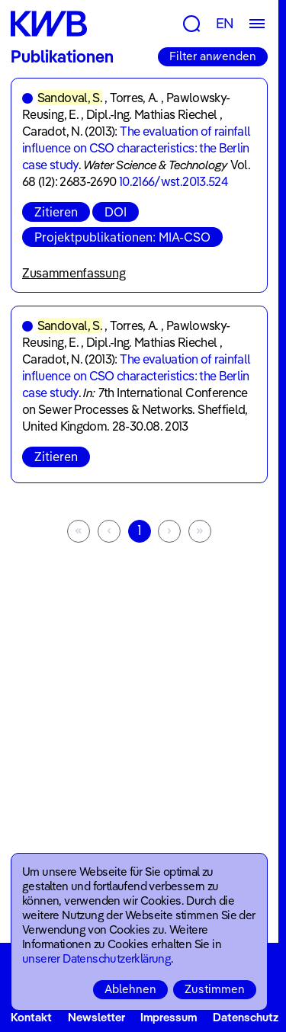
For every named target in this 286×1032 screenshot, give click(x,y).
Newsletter (96, 1017)
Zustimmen (215, 989)
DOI (115, 212)
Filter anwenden (212, 56)
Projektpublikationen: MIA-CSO (122, 237)
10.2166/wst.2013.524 (173, 181)
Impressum (168, 1017)
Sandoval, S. (69, 97)
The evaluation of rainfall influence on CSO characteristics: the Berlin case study (136, 147)
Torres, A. (134, 97)
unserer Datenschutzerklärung (96, 958)
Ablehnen (130, 989)
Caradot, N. (52, 131)
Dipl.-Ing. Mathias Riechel (151, 114)
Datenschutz (245, 1017)
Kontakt (31, 1017)
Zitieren (56, 212)
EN (225, 23)
